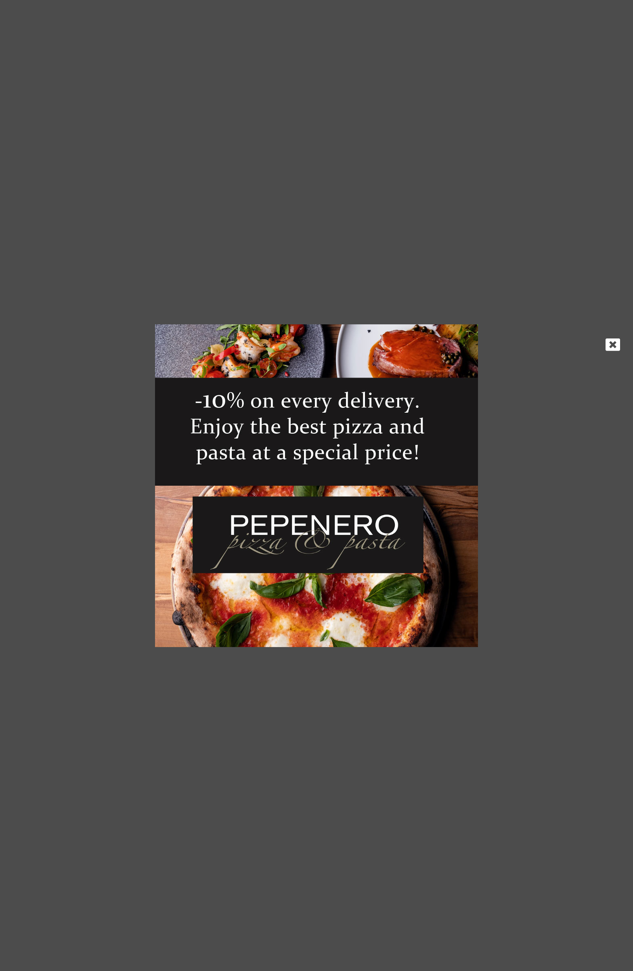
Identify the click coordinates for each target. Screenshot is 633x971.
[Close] (613, 344)
